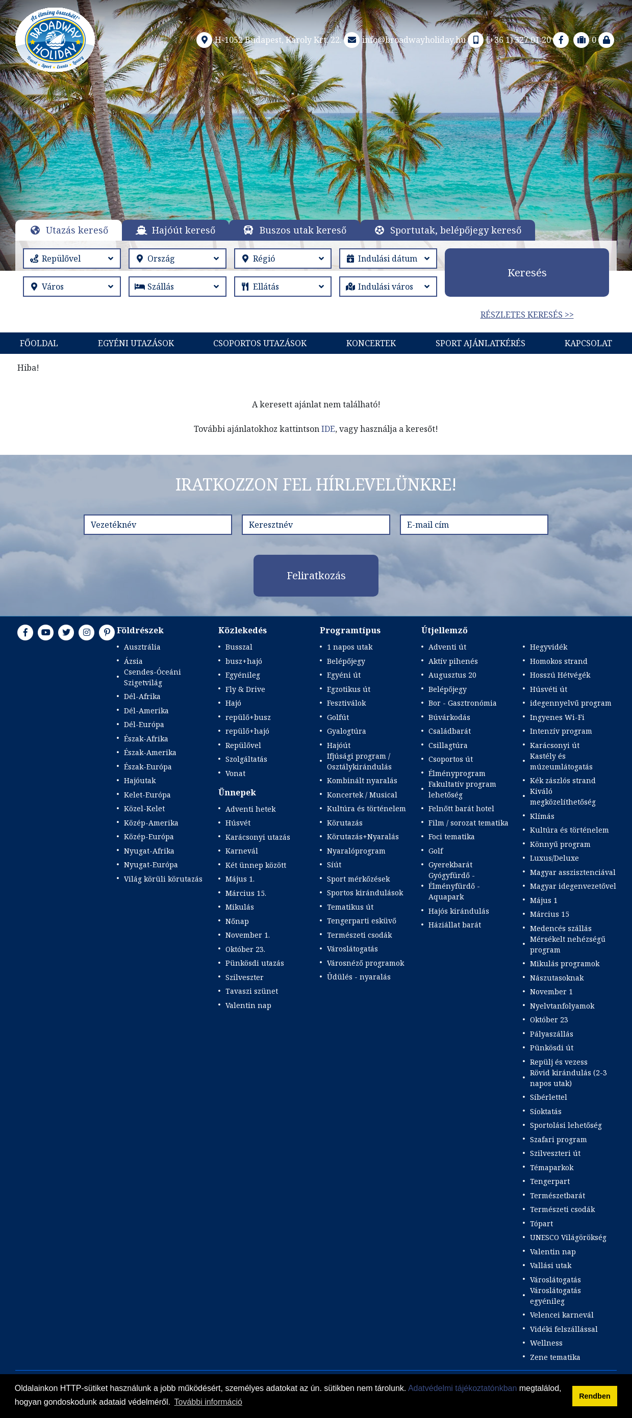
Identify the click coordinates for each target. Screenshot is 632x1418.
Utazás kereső (77, 230)
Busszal (238, 647)
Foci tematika (451, 836)
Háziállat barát (454, 925)
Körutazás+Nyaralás (363, 836)
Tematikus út (350, 907)
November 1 (551, 991)
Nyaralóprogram (356, 851)
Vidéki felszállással (564, 1329)
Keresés (527, 272)
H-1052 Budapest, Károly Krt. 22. (268, 40)
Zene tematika (555, 1357)
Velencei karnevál (562, 1315)
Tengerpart (550, 1181)
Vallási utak (550, 1265)
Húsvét (237, 823)
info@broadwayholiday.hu (404, 40)
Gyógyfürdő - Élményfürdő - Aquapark (454, 885)
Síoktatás (546, 1111)
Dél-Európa (144, 724)
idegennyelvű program (571, 703)
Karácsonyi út (554, 745)
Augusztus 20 (452, 675)
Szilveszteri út (555, 1153)
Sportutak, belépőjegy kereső (455, 230)
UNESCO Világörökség (568, 1237)
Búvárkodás (449, 717)
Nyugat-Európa (151, 864)
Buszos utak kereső (303, 230)
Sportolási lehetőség (566, 1125)
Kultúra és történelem (366, 808)
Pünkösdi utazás (254, 963)
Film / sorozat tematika (468, 823)
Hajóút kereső (183, 230)
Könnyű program (560, 844)
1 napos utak (349, 647)
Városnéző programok (365, 963)
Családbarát (449, 731)
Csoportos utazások (260, 343)
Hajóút (338, 745)
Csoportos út (450, 759)
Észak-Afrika (146, 738)
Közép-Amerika (151, 823)
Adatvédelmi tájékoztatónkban (462, 1388)
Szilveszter (244, 977)
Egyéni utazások (136, 343)
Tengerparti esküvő (361, 920)
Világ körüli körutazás (163, 879)
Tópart (541, 1223)
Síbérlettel (548, 1097)
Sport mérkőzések (358, 879)
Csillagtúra (448, 745)
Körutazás (345, 823)
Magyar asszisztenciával (573, 872)
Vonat (235, 773)
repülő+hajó (247, 731)
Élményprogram (457, 773)
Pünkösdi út (551, 1047)
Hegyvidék (548, 647)
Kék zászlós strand (563, 780)
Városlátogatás (352, 948)
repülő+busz (248, 717)
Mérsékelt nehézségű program (567, 944)
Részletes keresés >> (527, 314)
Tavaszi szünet (251, 991)
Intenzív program (561, 731)
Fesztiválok (346, 703)
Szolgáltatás (246, 759)
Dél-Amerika (146, 710)
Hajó (233, 703)
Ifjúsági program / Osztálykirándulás (359, 761)
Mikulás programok (564, 963)
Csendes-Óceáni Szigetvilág (152, 677)
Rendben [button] (595, 1396)
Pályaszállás (551, 1034)
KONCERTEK (371, 343)
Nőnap (237, 921)
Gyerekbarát (450, 864)
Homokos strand (559, 661)
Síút (334, 864)
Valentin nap (248, 1005)
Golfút (338, 717)
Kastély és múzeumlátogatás (561, 761)
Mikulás (239, 907)
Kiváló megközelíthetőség (563, 796)
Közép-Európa (149, 836)
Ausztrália (142, 647)
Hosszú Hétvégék (560, 675)
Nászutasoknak (557, 978)
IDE (328, 428)
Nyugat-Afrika (149, 851)
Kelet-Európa (147, 795)
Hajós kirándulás (458, 911)
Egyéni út (344, 675)
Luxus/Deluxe (554, 858)
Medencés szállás (561, 928)
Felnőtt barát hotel (461, 808)
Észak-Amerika (150, 752)
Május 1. (240, 879)
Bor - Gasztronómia (462, 703)
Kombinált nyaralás (362, 780)
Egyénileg (242, 675)
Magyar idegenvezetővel (573, 886)
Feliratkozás (316, 575)
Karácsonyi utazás (257, 837)
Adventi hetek (250, 809)
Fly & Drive (245, 689)
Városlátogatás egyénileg (555, 1295)
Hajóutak (140, 780)
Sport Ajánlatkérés (480, 343)
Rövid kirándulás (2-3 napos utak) (568, 1078)
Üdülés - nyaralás (359, 977)
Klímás (542, 816)
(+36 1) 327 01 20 (508, 40)
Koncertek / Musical (362, 795)
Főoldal (39, 343)
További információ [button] (208, 1402)
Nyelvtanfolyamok (562, 1006)
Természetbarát (557, 1195)
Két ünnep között (255, 865)
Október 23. (245, 949)
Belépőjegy (346, 661)
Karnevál (241, 851)
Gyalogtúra (346, 731)
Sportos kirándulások (365, 892)
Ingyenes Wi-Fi (557, 717)
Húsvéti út (548, 689)
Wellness (546, 1343)
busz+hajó (243, 661)
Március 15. (245, 893)
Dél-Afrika (142, 696)
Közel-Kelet (144, 808)
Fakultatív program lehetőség (462, 789)
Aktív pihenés (453, 661)
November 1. (247, 935)
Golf (435, 851)
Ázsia (133, 661)
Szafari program (558, 1139)
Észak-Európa (148, 766)
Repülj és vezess (559, 1062)
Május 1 (544, 900)
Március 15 (549, 914)
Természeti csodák (359, 935)
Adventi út (447, 647)
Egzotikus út (348, 689)
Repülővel (243, 745)
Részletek (313, 180)
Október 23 (549, 1019)
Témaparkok (551, 1167)
